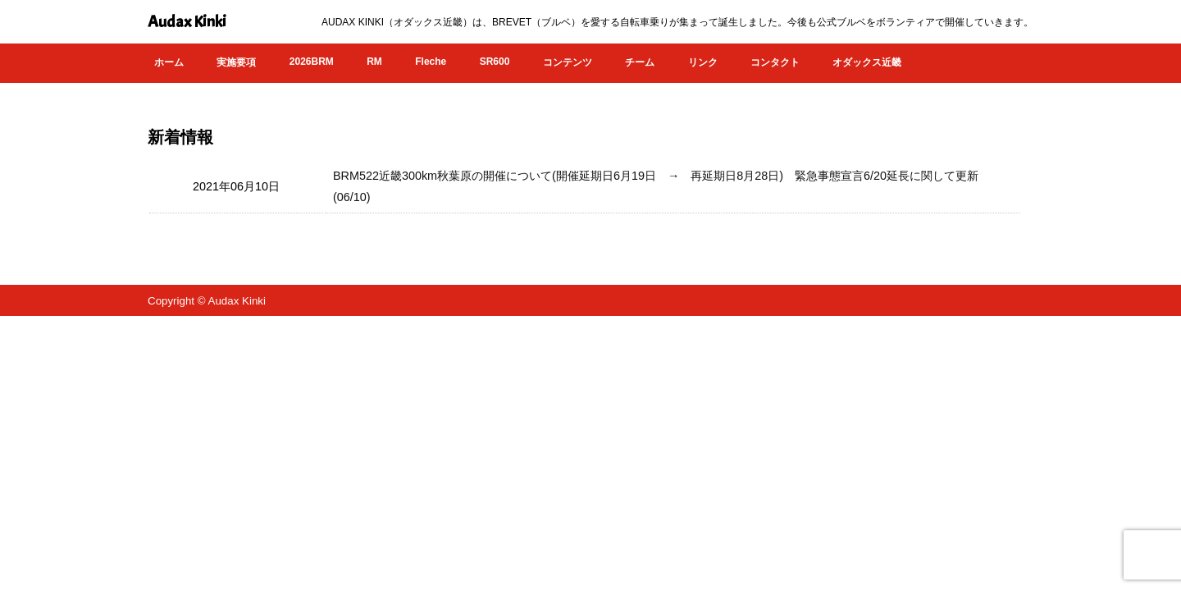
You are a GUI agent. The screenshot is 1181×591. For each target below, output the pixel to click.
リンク (703, 62)
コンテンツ (567, 62)
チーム (639, 62)
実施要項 (236, 62)
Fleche (430, 61)
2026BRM (312, 61)
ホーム (169, 62)
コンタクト (775, 62)
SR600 (495, 61)
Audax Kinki (187, 21)
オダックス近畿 (866, 62)
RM (374, 61)
